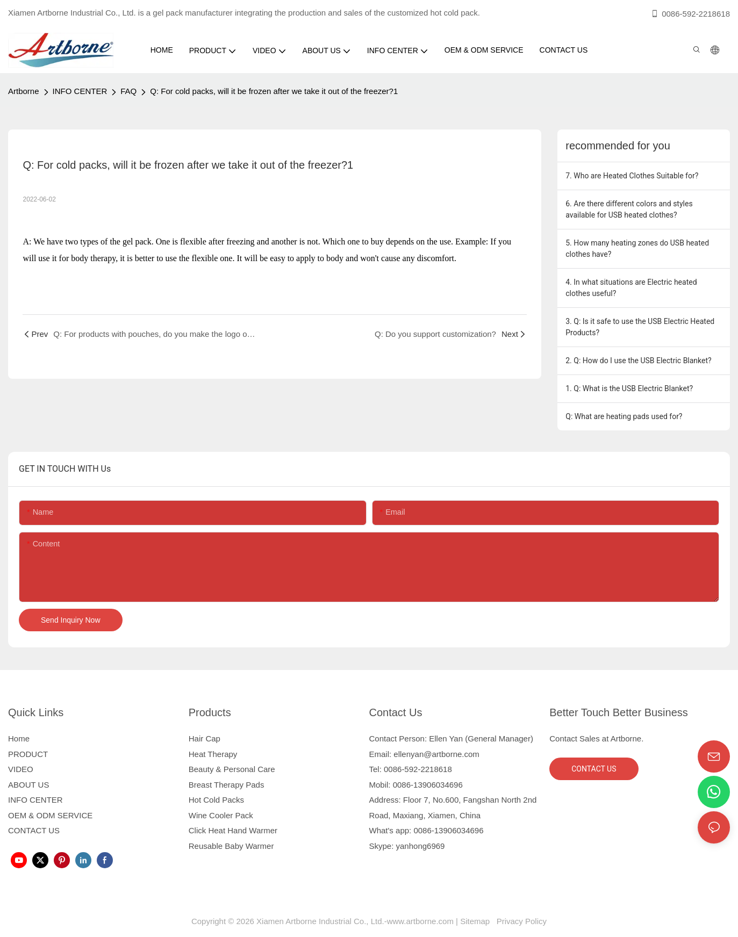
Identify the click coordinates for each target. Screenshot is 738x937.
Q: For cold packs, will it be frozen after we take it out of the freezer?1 (274, 91)
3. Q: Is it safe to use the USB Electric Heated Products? (639, 327)
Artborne (23, 91)
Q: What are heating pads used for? (623, 416)
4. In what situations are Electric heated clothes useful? (631, 288)
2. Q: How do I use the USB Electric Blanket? (638, 360)
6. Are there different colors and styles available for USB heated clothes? (628, 209)
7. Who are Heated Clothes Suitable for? (631, 175)
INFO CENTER (80, 91)
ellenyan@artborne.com (436, 754)
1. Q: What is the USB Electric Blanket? (629, 388)
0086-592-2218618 (690, 13)
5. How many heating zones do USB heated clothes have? (637, 248)
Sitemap (477, 921)
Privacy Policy (521, 921)
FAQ (128, 91)
